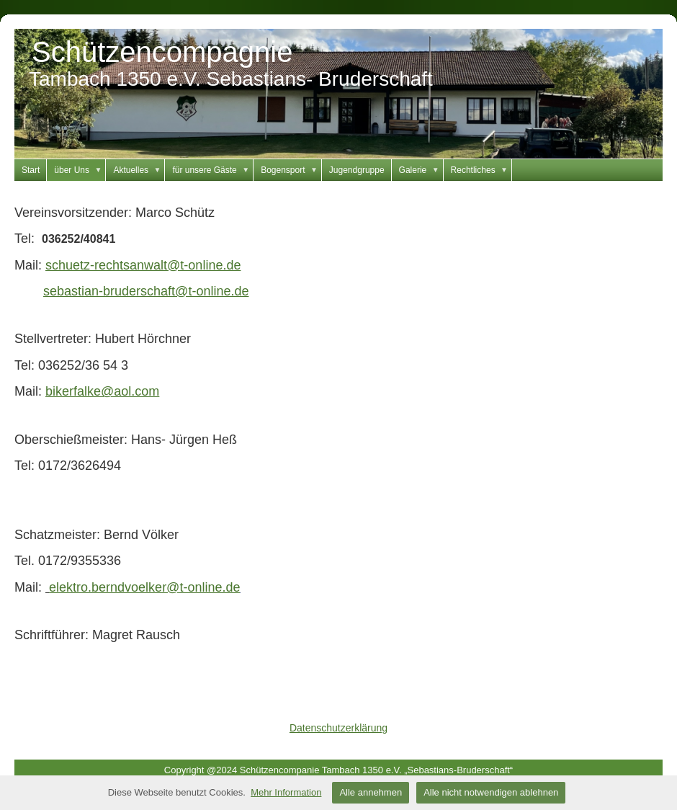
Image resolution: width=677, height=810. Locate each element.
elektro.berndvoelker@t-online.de (144, 587)
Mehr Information (286, 792)
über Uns (80, 170)
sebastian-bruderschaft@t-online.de (145, 291)
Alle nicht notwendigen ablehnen (490, 792)
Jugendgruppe (357, 170)
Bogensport (291, 170)
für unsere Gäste (213, 170)
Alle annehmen (370, 792)
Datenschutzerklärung (338, 728)
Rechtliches (481, 170)
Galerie (421, 170)
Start (31, 170)
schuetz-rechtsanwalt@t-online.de (143, 265)
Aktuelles (139, 170)
